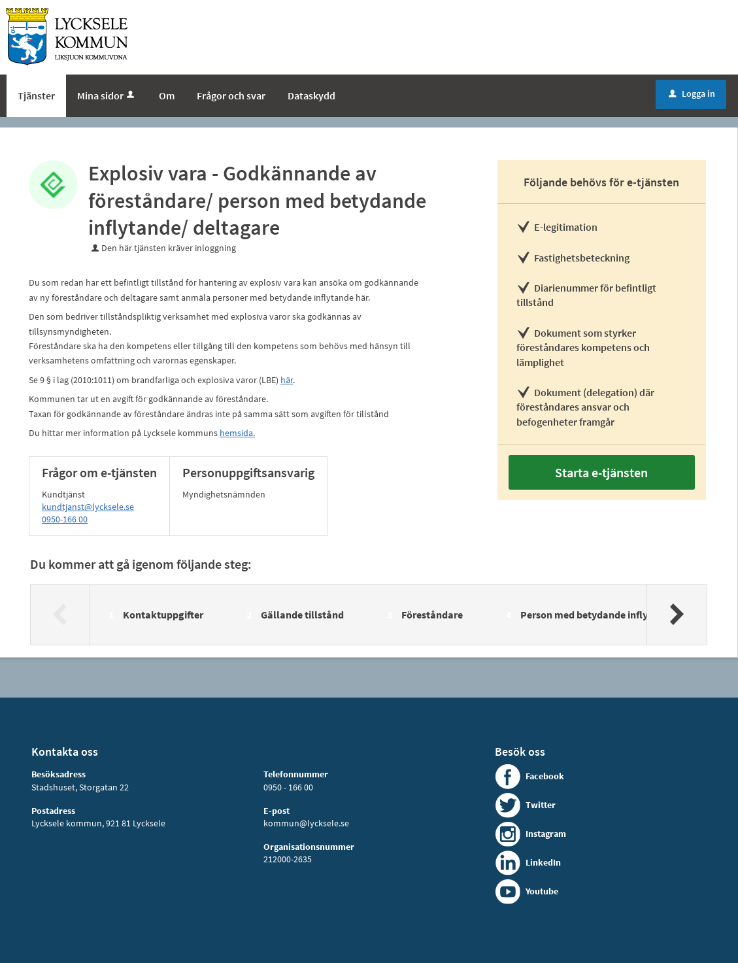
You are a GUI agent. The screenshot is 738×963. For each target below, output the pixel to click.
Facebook (545, 776)
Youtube (542, 891)
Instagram (546, 833)
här (286, 380)
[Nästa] (676, 614)
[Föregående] (60, 614)
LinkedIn (543, 862)
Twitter (541, 805)
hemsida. (237, 433)
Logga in (692, 93)
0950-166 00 (65, 519)
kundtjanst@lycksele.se (88, 507)
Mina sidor (107, 95)
